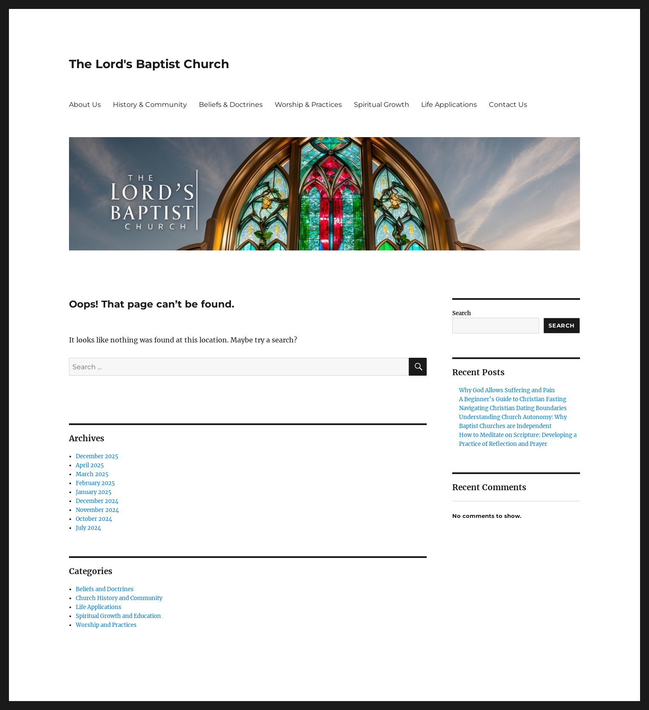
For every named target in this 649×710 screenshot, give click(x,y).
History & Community (150, 105)
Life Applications (449, 105)
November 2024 (97, 510)
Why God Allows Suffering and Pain (507, 390)
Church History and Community (119, 598)
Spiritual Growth (381, 105)
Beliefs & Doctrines (231, 105)
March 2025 (92, 474)
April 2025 (90, 465)
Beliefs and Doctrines (105, 589)
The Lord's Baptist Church (149, 64)
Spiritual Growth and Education (118, 616)
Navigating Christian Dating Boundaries (513, 408)
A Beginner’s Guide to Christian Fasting (512, 399)
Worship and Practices (106, 625)
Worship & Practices (308, 105)
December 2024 (97, 501)
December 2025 (97, 456)
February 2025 (95, 483)
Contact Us (508, 105)
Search (461, 313)
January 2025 (94, 492)
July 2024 (88, 528)
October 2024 (94, 519)
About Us (85, 105)
